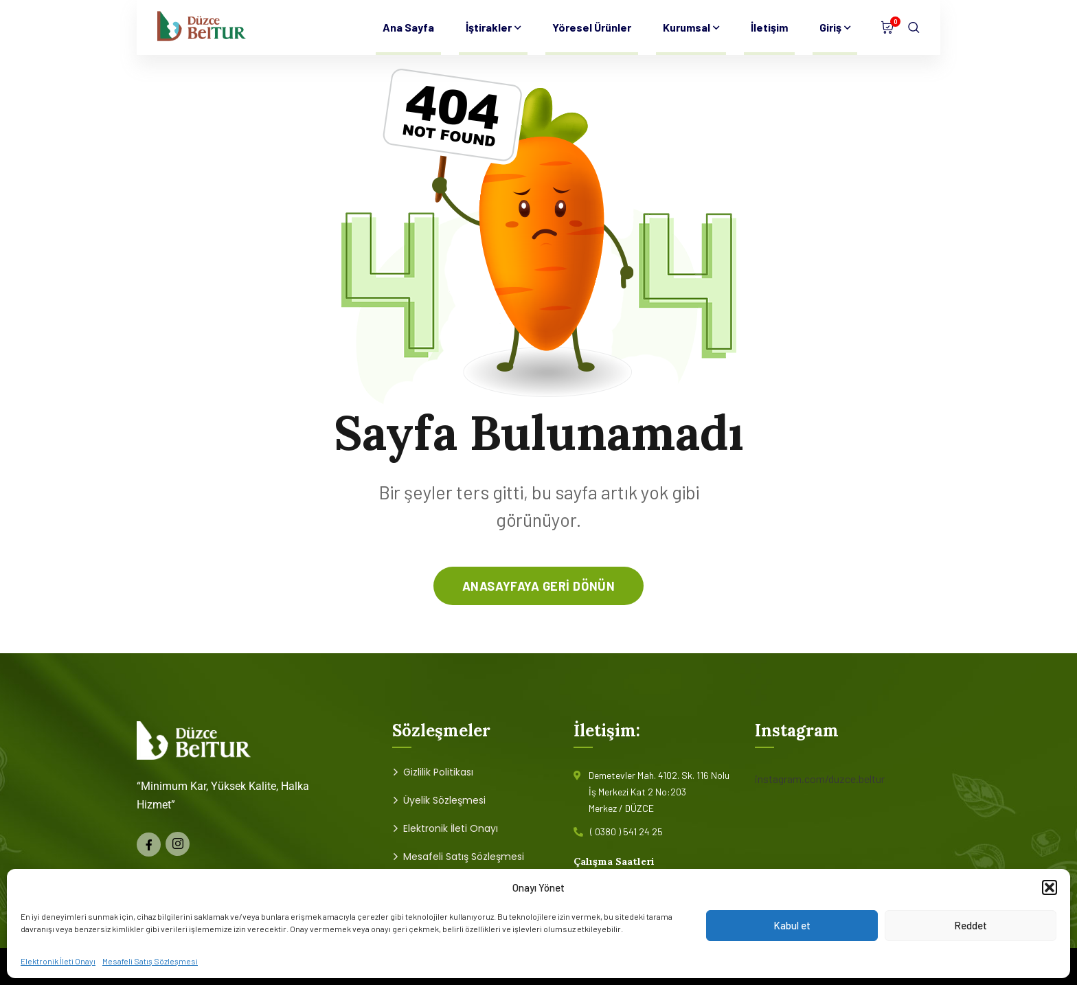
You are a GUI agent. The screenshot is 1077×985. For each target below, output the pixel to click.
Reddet (970, 925)
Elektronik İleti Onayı (58, 961)
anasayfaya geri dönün (538, 585)
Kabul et (791, 925)
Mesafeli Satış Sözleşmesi (150, 961)
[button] (1049, 887)
